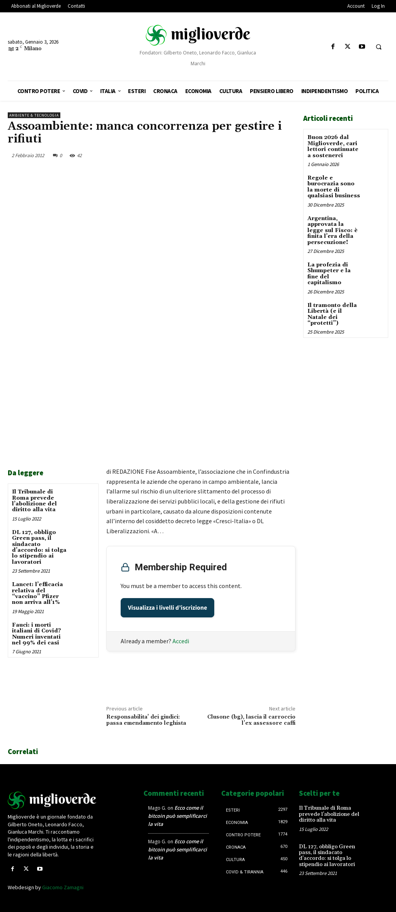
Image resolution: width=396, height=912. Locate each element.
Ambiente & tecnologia (34, 115)
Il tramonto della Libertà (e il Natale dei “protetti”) (332, 314)
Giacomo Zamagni (63, 887)
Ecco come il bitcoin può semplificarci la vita (177, 815)
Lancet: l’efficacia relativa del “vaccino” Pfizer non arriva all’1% (37, 593)
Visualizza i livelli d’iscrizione (167, 608)
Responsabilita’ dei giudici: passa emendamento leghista (146, 720)
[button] (378, 47)
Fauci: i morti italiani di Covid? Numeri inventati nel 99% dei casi (36, 634)
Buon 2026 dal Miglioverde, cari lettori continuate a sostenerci (332, 146)
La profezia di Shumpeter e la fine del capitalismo (329, 273)
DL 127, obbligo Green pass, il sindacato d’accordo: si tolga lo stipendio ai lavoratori (39, 547)
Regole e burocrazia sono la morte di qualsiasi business (333, 187)
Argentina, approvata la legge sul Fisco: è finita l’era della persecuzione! (332, 230)
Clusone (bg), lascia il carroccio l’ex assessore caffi (251, 720)
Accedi (180, 641)
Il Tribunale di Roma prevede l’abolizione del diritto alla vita (34, 500)
